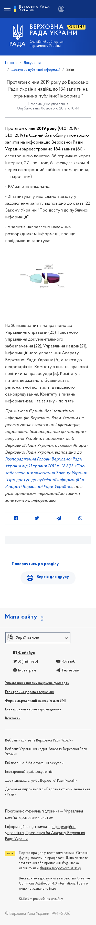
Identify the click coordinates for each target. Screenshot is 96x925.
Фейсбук (24, 653)
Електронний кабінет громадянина (33, 709)
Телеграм (68, 670)
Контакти (12, 718)
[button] (37, 637)
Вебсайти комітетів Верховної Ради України (39, 740)
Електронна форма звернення (29, 692)
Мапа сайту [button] (21, 617)
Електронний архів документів (29, 772)
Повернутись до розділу (35, 564)
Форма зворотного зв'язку (60, 868)
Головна (11, 63)
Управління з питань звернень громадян (37, 683)
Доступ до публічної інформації (35, 70)
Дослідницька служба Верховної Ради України (41, 781)
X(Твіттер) (25, 662)
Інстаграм (24, 670)
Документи (32, 63)
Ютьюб (65, 662)
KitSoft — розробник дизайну (41, 899)
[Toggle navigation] (7, 9)
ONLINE (77, 27)
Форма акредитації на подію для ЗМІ (35, 701)
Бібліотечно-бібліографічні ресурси (34, 763)
